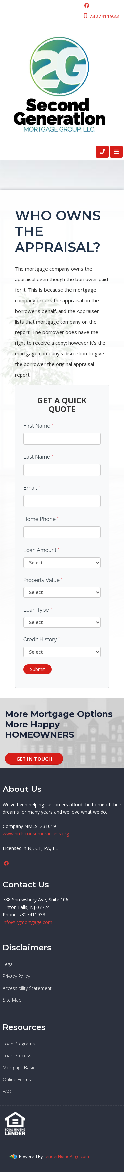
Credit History (41, 640)
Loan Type (37, 610)
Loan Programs (19, 1044)
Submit (37, 669)
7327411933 (101, 16)
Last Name (38, 457)
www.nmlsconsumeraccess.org (36, 833)
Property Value (42, 580)
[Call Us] (102, 152)
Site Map (12, 1000)
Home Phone (41, 519)
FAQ (7, 1091)
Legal (8, 964)
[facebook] (86, 5)
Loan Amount (41, 550)
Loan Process (17, 1055)
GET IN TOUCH (34, 758)
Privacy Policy (16, 976)
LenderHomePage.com (66, 1156)
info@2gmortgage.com (27, 922)
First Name (38, 426)
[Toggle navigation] (116, 152)
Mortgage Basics (20, 1067)
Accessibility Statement (27, 988)
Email (31, 488)
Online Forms (17, 1079)
